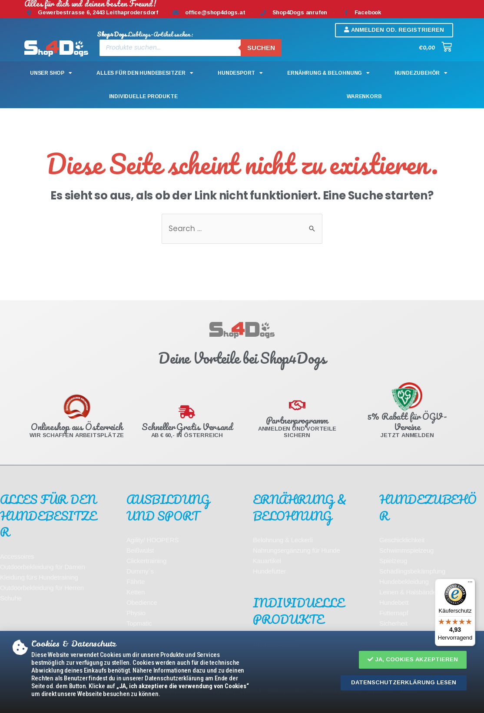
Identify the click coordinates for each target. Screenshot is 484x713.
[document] (242, 356)
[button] (413, 660)
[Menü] (470, 584)
